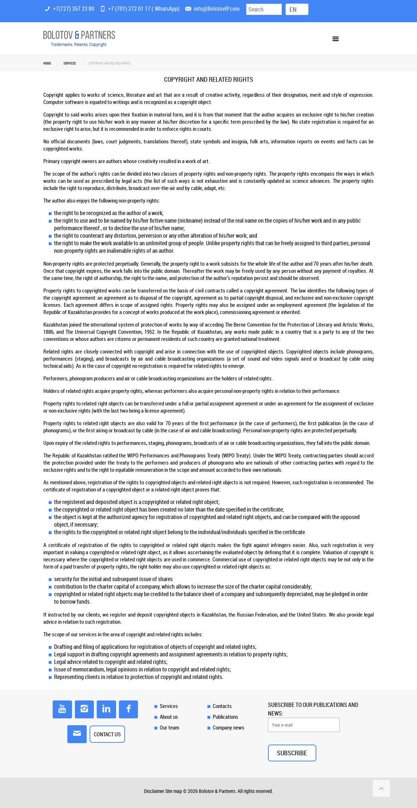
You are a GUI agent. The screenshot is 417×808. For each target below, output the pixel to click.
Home (47, 63)
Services (169, 705)
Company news (228, 727)
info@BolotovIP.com (217, 9)
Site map (173, 791)
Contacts (222, 705)
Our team (169, 727)
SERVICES (69, 63)
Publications (225, 716)
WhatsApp (166, 9)
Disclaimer (154, 791)
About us (169, 716)
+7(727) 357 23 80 (73, 9)
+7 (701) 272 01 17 (129, 9)
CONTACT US (107, 734)
